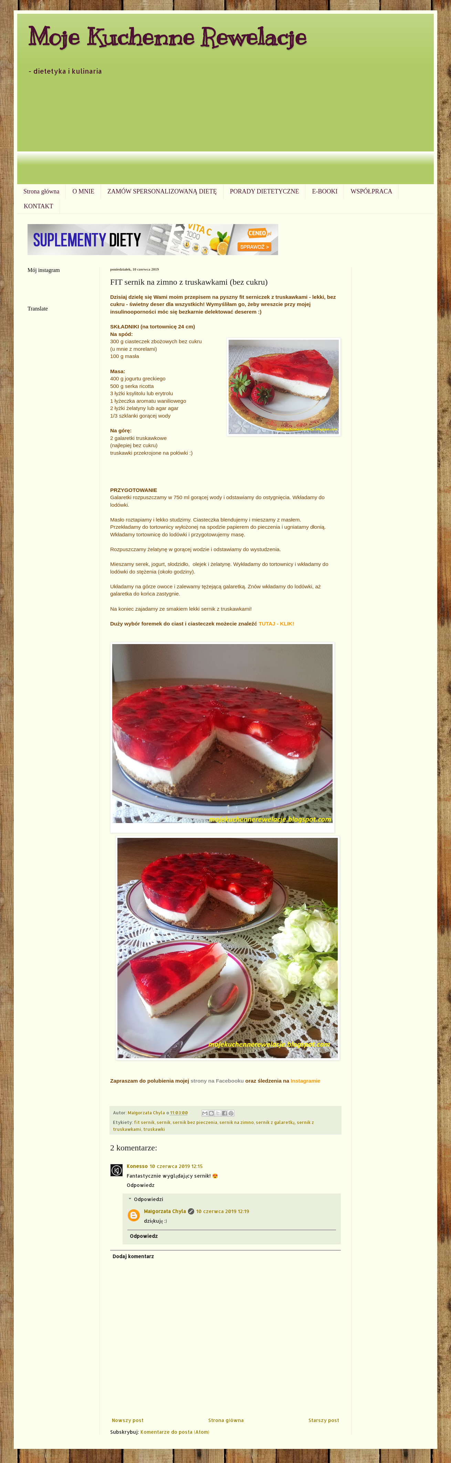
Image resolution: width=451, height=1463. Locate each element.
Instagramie (305, 1081)
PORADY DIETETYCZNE (264, 191)
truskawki (154, 1129)
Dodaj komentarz (133, 1256)
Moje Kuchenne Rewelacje (167, 37)
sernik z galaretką (275, 1122)
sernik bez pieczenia (194, 1122)
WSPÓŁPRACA (371, 191)
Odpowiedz (141, 1185)
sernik (163, 1122)
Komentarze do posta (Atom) (174, 1432)
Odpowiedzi (148, 1199)
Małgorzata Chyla (165, 1211)
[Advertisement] (225, 132)
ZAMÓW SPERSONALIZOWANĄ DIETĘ (162, 191)
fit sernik (144, 1122)
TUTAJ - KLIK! (276, 624)
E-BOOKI (324, 191)
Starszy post (323, 1420)
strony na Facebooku (217, 1081)
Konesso (137, 1166)
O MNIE (83, 191)
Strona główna (41, 191)
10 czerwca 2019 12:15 (176, 1166)
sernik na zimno (236, 1122)
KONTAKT (38, 206)
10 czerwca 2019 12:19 (222, 1211)
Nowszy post (128, 1420)
